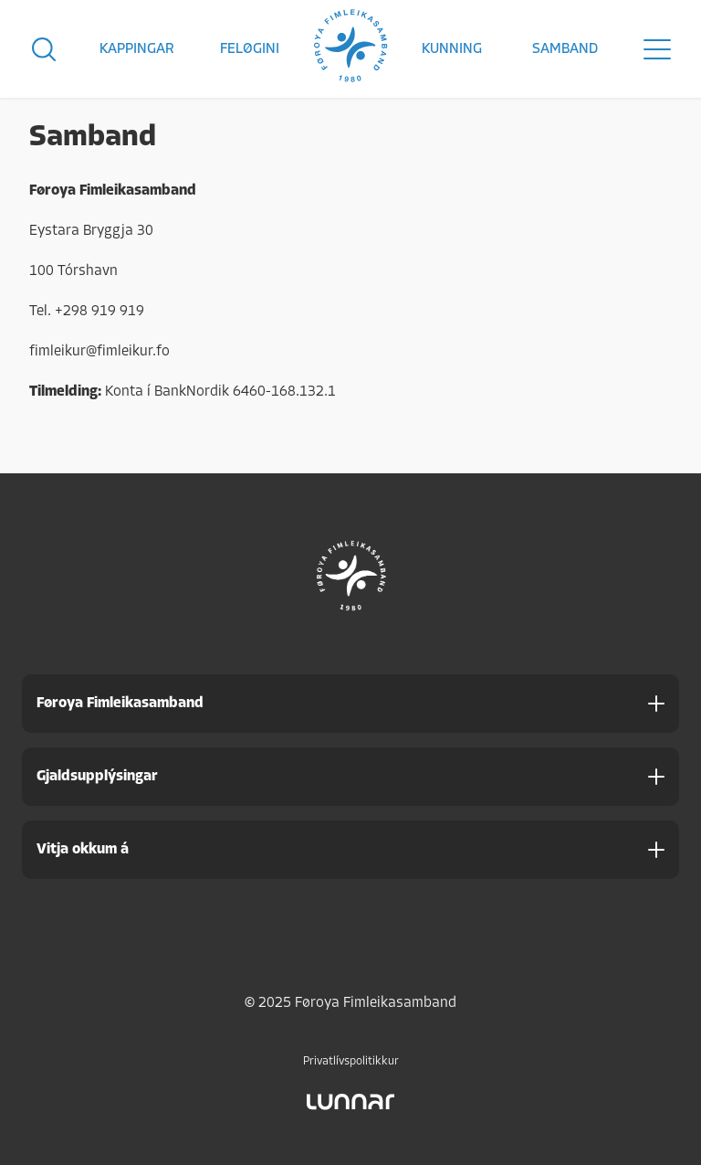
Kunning (452, 49)
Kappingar (136, 49)
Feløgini (249, 49)
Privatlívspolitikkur (351, 1061)
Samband (565, 49)
